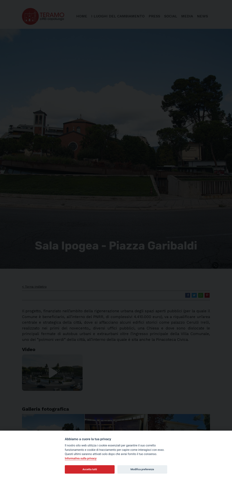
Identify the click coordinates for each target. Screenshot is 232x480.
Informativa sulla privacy (81, 458)
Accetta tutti (89, 469)
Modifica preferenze (142, 469)
